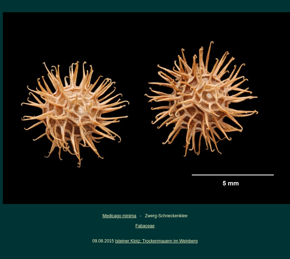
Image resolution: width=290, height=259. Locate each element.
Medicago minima (119, 215)
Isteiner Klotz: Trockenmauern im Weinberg (156, 241)
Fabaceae (144, 225)
